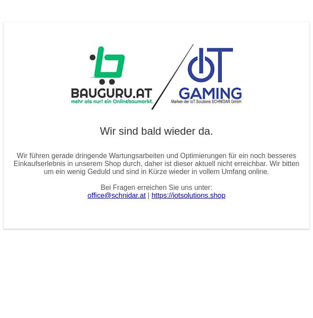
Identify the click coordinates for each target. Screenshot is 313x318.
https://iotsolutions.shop (188, 195)
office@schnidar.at (117, 195)
